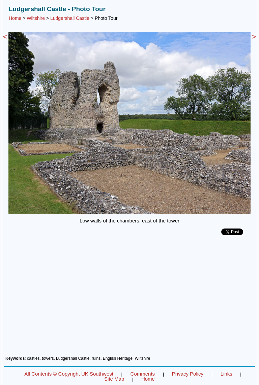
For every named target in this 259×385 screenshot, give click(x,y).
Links (226, 374)
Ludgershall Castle (69, 18)
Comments (143, 374)
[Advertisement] (129, 298)
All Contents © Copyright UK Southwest (68, 374)
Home (15, 18)
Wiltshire (36, 18)
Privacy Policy (187, 374)
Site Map (114, 379)
